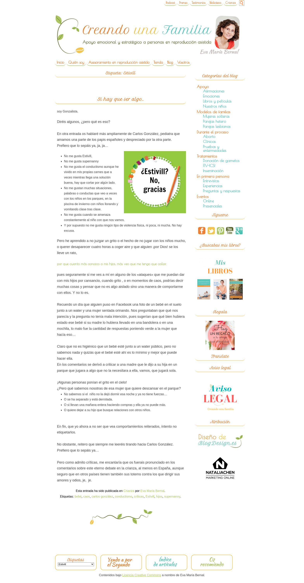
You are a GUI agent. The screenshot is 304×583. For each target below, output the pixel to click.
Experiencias (212, 186)
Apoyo (203, 86)
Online (208, 201)
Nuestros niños (214, 106)
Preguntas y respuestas (221, 191)
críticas (139, 496)
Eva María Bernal (152, 491)
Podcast (170, 2)
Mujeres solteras (216, 116)
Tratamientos (207, 156)
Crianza (230, 2)
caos (86, 496)
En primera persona (213, 176)
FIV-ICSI (209, 165)
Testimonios (198, 2)
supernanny (172, 496)
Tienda (158, 62)
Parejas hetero (214, 121)
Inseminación (213, 170)
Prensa (183, 2)
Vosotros (183, 62)
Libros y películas (217, 101)
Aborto (209, 136)
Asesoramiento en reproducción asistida (118, 62)
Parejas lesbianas (217, 126)
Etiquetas (75, 560)
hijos (159, 496)
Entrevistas (211, 180)
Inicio (60, 62)
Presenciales (212, 206)
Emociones (211, 96)
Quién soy (76, 62)
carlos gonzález (102, 496)
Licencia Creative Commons (141, 575)
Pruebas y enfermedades (214, 148)
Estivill (150, 496)
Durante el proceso (212, 132)
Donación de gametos (221, 160)
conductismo (123, 496)
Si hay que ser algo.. (120, 99)
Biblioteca (215, 2)
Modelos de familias (213, 112)
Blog (170, 62)
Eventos (203, 196)
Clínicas (209, 141)
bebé (78, 496)
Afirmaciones (213, 91)
